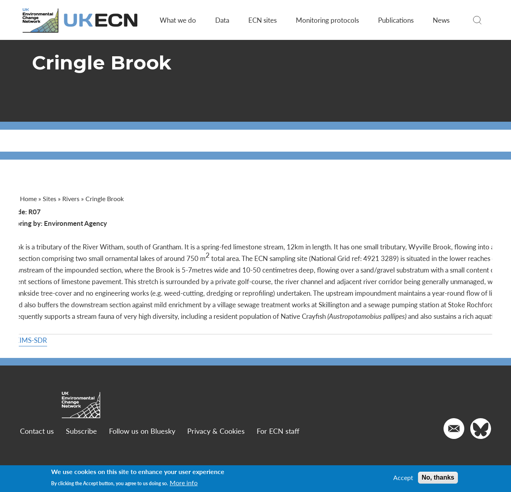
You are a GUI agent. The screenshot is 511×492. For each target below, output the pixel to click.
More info (184, 483)
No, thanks (438, 477)
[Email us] (452, 451)
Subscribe (83, 454)
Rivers (72, 198)
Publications (395, 20)
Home (30, 198)
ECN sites (262, 20)
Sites (51, 198)
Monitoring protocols (326, 20)
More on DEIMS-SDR (54, 363)
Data (221, 20)
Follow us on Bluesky (144, 454)
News (440, 20)
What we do (177, 20)
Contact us (39, 454)
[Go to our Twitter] (478, 451)
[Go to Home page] (82, 20)
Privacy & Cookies (218, 454)
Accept (403, 478)
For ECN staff (280, 454)
